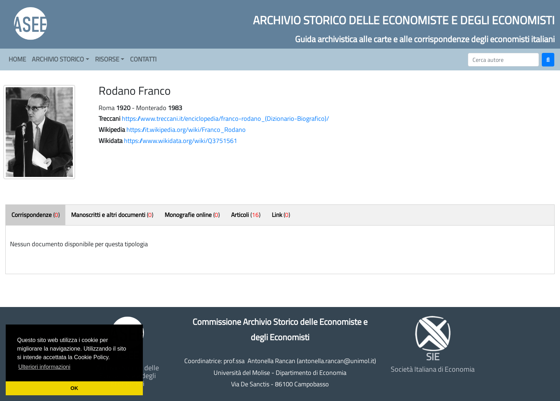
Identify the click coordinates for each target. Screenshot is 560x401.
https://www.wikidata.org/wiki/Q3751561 (180, 140)
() (35, 214)
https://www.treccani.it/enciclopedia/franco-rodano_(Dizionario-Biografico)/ (225, 118)
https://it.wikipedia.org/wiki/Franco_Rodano (186, 129)
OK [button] (74, 388)
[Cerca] (503, 59)
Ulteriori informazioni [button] (44, 367)
